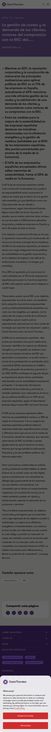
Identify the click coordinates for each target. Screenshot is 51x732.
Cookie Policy (19, 708)
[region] (25, 704)
